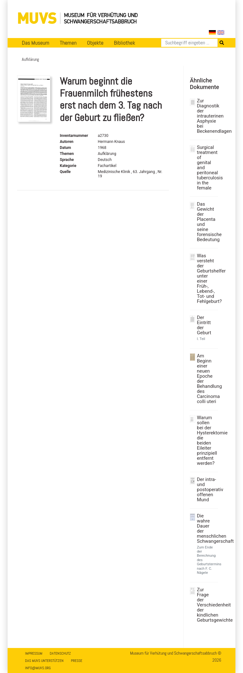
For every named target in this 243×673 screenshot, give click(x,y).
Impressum (33, 653)
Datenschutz (60, 653)
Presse (76, 660)
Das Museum (35, 43)
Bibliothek (124, 43)
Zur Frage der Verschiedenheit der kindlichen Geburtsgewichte (206, 605)
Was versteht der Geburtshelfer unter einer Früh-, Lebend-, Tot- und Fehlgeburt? (206, 278)
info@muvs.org (38, 667)
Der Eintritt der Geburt (204, 325)
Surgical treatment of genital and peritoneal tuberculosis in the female (206, 167)
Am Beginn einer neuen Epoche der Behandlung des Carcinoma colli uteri (206, 378)
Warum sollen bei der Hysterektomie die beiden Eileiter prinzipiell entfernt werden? (206, 440)
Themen (68, 43)
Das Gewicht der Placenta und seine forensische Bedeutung (206, 222)
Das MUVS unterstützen (44, 660)
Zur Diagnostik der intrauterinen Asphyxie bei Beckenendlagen (206, 116)
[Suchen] (189, 43)
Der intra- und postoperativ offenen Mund (206, 489)
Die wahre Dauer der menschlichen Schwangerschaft (206, 528)
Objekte (95, 43)
